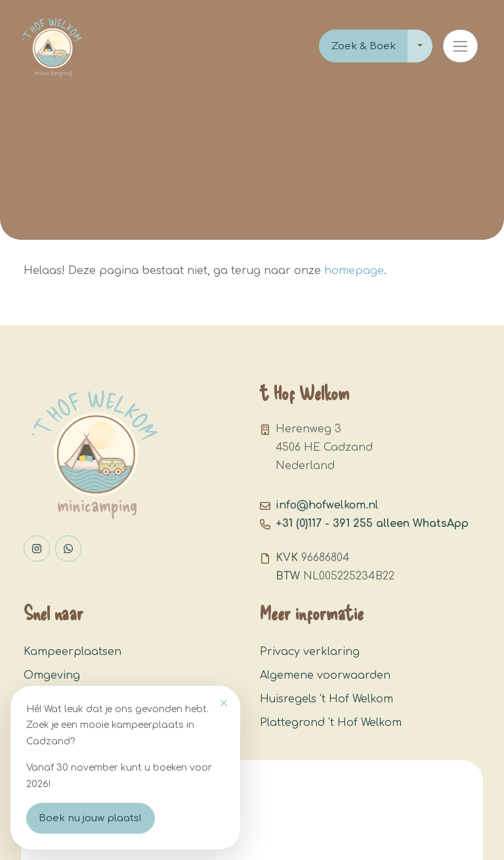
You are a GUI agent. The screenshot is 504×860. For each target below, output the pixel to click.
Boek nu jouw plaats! (90, 818)
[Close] (224, 703)
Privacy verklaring (310, 652)
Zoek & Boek (363, 46)
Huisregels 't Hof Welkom (326, 699)
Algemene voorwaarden (325, 675)
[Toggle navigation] (460, 46)
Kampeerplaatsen (72, 652)
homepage (354, 271)
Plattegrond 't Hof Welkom (331, 723)
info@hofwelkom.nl (327, 505)
